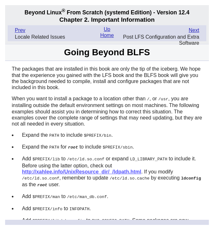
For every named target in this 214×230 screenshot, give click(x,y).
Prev (20, 30)
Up (107, 29)
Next (194, 30)
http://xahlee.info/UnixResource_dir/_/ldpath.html (81, 170)
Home (107, 35)
